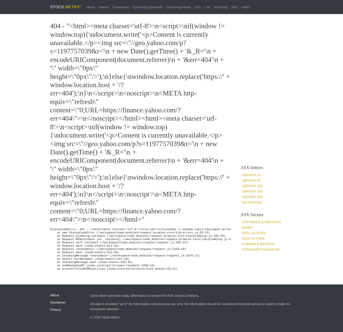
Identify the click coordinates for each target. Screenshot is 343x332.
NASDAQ (221, 7)
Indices (104, 7)
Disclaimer (58, 302)
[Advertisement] (265, 89)
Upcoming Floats (178, 7)
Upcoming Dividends (148, 7)
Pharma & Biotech (258, 244)
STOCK (65, 7)
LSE (207, 7)
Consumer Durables (261, 249)
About (54, 295)
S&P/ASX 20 (251, 175)
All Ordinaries (252, 202)
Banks (247, 227)
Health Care (253, 238)
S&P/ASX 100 (252, 186)
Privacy (55, 309)
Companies (120, 7)
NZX (197, 7)
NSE (234, 7)
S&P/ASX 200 (252, 191)
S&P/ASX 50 (251, 180)
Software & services (261, 222)
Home (90, 7)
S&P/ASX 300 (252, 197)
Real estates (254, 233)
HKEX (246, 7)
